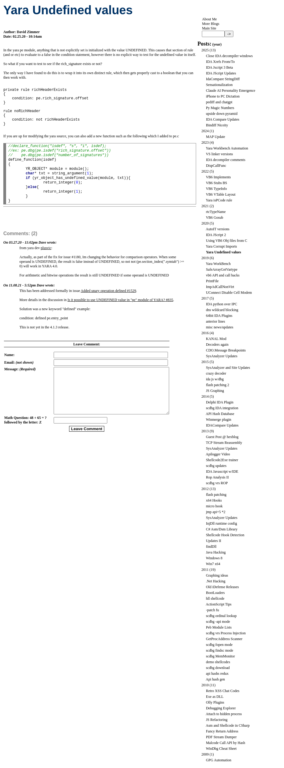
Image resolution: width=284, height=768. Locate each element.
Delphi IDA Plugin (219, 402)
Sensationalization (219, 85)
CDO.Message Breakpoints (226, 350)
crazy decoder (216, 373)
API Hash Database (220, 414)
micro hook (214, 506)
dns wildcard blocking (222, 310)
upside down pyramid (221, 113)
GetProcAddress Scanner (224, 639)
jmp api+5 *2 (215, 512)
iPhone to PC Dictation (222, 96)
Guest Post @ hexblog (222, 437)
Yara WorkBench (218, 264)
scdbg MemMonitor (220, 656)
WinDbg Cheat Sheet (221, 748)
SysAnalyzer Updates (221, 356)
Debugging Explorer (221, 708)
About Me (209, 19)
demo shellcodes (218, 662)
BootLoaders (215, 593)
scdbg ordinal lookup (221, 616)
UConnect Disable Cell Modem (229, 292)
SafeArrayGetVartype (221, 269)
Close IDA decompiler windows (229, 56)
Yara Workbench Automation (227, 148)
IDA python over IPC (221, 304)
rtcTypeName (216, 212)
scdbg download (217, 668)
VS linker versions (219, 154)
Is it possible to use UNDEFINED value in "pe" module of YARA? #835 (120, 310)
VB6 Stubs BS (216, 183)
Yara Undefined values (223, 252)
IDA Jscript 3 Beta (219, 67)
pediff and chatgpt (219, 102)
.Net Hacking (215, 581)
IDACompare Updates (222, 425)
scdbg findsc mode (219, 650)
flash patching (216, 494)
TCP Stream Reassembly (224, 443)
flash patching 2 (217, 385)
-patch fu (212, 610)
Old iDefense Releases (222, 587)
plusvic (46, 258)
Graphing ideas (217, 575)
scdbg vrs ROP (217, 483)
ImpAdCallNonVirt (220, 287)
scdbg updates (216, 466)
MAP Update (215, 137)
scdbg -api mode (218, 621)
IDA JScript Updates (221, 73)
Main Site (209, 28)
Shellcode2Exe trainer (222, 460)
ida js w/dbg (215, 379)
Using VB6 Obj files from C (226, 240)
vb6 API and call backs (222, 275)
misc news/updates (219, 327)
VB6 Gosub (214, 217)
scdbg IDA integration (222, 408)
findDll (211, 546)
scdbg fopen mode (219, 645)
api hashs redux (217, 673)
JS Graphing (215, 391)
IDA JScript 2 (216, 235)
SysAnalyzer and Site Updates (228, 367)
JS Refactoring (216, 720)
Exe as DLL (214, 696)
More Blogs (210, 24)
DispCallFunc (216, 165)
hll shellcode (215, 598)
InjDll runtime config (221, 523)
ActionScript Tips (219, 604)
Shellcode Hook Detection (225, 535)
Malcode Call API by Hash (225, 743)
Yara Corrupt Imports (221, 246)
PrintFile (212, 281)
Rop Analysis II (217, 477)
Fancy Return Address (222, 731)
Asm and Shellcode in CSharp (228, 725)
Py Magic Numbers (220, 108)
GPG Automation (218, 760)
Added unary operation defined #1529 (108, 301)
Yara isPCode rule (219, 200)
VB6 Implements (218, 177)
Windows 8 (214, 558)
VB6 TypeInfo (216, 189)
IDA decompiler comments (225, 160)
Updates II (213, 541)
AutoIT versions (217, 229)
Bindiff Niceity (217, 125)
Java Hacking (216, 552)
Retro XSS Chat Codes (222, 691)
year (216, 44)
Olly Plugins (215, 702)
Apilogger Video (218, 454)
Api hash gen (215, 679)
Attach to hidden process (224, 714)
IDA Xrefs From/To (220, 62)
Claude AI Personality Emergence (230, 90)
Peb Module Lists (219, 627)
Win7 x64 (213, 564)
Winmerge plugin (218, 419)
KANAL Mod (216, 339)
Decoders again (217, 344)
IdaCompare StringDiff (222, 79)
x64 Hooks (214, 500)
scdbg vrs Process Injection (226, 633)
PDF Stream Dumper (221, 737)
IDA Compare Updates (222, 119)
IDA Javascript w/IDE (222, 471)
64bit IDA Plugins (219, 316)
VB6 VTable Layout (221, 194)
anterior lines (215, 321)
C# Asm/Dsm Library (221, 529)
